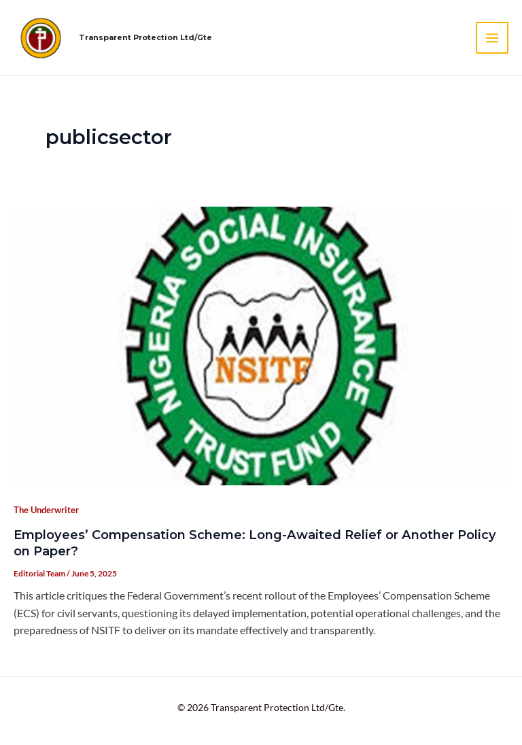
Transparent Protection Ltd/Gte (145, 37)
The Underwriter (46, 509)
